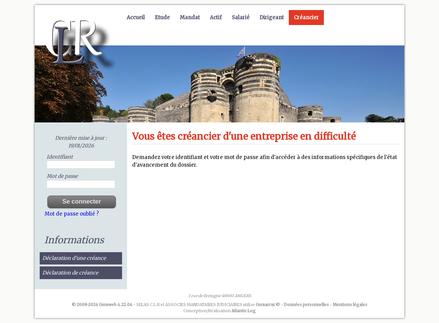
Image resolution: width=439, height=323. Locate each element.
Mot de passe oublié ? (72, 214)
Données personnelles (306, 304)
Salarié (241, 17)
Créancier (306, 17)
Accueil (136, 17)
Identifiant (60, 157)
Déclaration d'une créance (74, 258)
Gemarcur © (268, 304)
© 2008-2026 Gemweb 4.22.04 (102, 304)
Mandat (190, 17)
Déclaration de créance (70, 272)
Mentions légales (350, 304)
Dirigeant (272, 17)
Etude (162, 17)
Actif (216, 17)
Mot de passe (62, 176)
